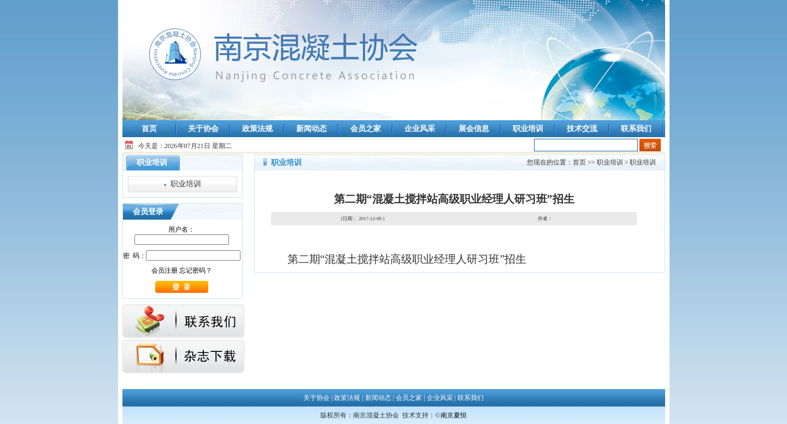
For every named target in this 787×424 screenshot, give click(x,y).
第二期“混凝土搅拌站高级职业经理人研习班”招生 (407, 259)
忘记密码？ (195, 270)
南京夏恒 (454, 415)
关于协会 (203, 129)
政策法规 (257, 129)
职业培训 (528, 129)
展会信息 (474, 129)
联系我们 (636, 129)
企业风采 (419, 129)
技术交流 (582, 129)
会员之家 (365, 129)
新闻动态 (311, 129)
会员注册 (164, 270)
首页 (149, 129)
